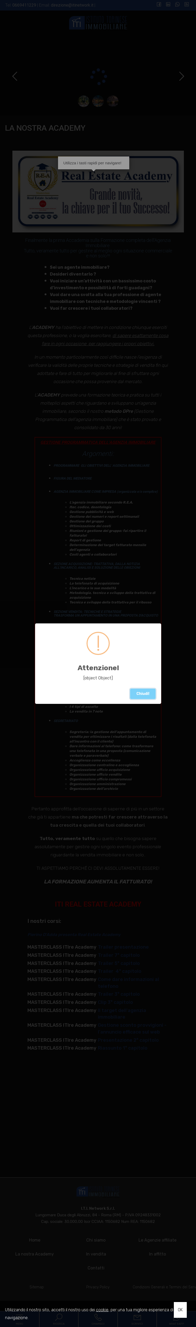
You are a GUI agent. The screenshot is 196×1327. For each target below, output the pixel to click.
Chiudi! (144, 694)
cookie (102, 1309)
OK (180, 1309)
